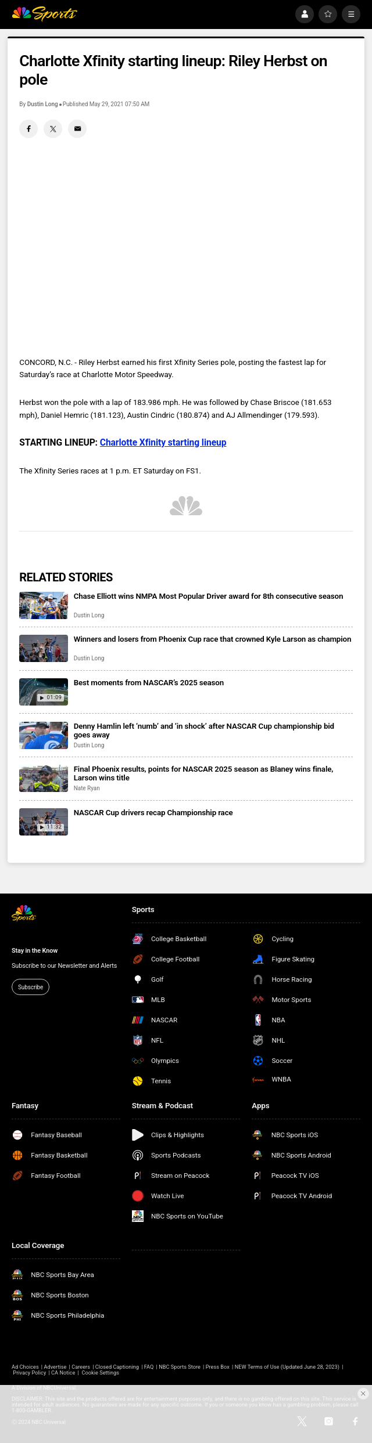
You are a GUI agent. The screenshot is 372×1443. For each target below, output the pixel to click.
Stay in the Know (35, 950)
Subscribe (30, 987)
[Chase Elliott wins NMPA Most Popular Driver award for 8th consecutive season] (43, 605)
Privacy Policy (29, 1373)
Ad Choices (25, 1367)
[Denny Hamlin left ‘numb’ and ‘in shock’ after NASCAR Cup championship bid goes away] (43, 735)
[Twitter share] (53, 129)
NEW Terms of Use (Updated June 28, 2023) (287, 1367)
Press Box (218, 1367)
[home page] (44, 14)
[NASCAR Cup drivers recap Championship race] (43, 822)
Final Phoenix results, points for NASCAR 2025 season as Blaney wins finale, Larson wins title (204, 773)
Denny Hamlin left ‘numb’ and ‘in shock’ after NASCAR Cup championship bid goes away (204, 730)
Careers (80, 1367)
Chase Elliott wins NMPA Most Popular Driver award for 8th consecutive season (209, 596)
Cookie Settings (100, 1373)
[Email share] (77, 129)
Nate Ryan (87, 788)
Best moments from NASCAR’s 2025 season (149, 682)
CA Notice (63, 1373)
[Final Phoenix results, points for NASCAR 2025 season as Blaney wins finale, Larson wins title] (43, 778)
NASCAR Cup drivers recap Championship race (153, 812)
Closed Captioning (117, 1367)
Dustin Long (42, 104)
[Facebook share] (28, 129)
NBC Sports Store (180, 1367)
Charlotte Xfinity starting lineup (163, 442)
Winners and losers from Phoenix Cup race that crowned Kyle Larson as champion (213, 639)
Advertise (55, 1367)
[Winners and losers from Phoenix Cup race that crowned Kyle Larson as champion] (43, 648)
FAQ (149, 1367)
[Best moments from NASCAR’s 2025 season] (43, 692)
